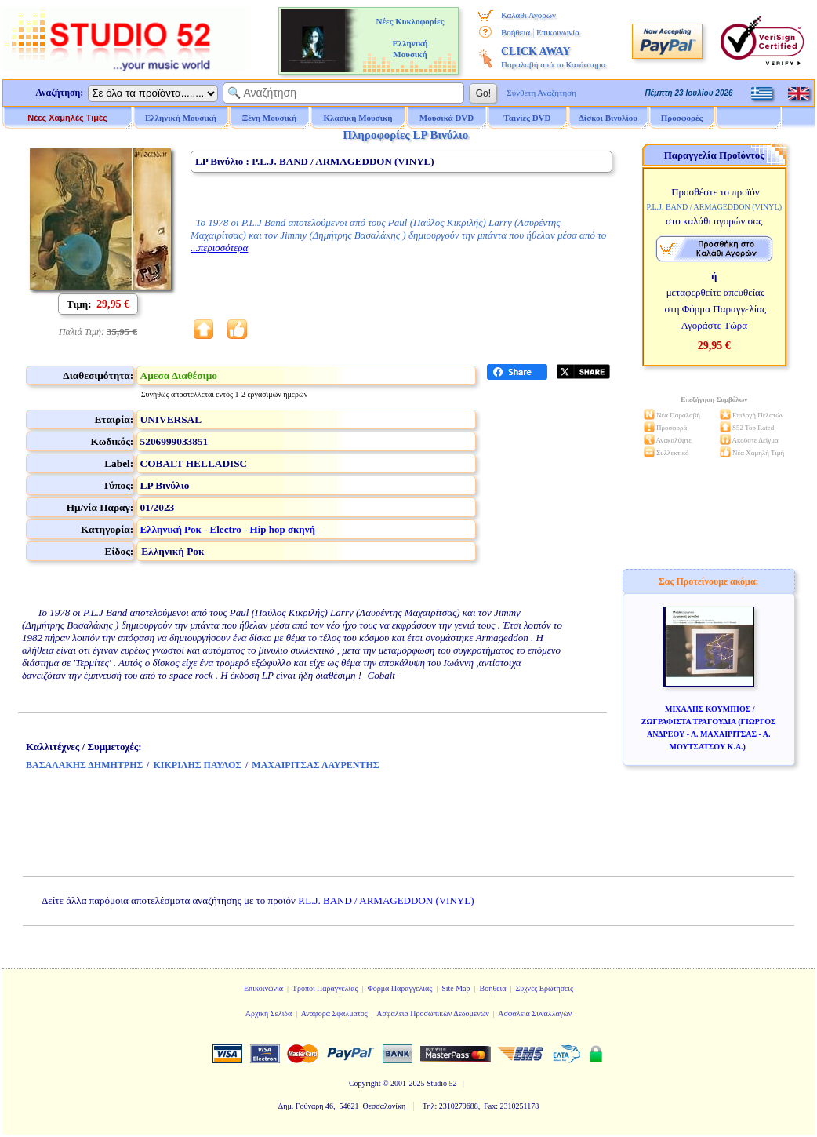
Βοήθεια (515, 32)
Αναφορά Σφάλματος (334, 1013)
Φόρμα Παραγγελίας (399, 988)
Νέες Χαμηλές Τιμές (67, 117)
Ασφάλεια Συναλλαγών (535, 1013)
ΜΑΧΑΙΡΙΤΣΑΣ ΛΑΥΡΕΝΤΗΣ (315, 765)
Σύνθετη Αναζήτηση (541, 92)
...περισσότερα (219, 247)
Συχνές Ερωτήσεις (544, 988)
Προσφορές (682, 117)
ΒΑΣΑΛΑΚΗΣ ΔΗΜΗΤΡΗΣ (84, 765)
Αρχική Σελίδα (268, 1013)
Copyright (365, 1083)
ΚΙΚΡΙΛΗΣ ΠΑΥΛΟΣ (197, 765)
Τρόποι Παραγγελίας (325, 988)
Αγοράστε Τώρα (714, 325)
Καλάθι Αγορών (528, 15)
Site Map (455, 988)
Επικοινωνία (557, 32)
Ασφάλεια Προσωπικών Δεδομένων (432, 1013)
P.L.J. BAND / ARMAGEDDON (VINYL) (386, 900)
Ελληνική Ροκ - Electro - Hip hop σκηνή (227, 529)
